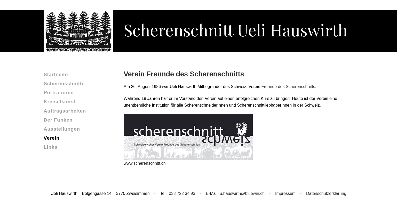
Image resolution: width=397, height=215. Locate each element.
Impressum (285, 193)
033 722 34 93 (182, 193)
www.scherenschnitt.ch (145, 163)
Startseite (56, 74)
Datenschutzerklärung (326, 193)
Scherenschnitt (235, 30)
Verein (52, 138)
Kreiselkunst (59, 101)
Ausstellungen (62, 129)
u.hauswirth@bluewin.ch (242, 193)
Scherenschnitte (64, 83)
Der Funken (58, 120)
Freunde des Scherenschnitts (288, 86)
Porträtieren (59, 92)
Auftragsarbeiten (65, 111)
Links (50, 147)
